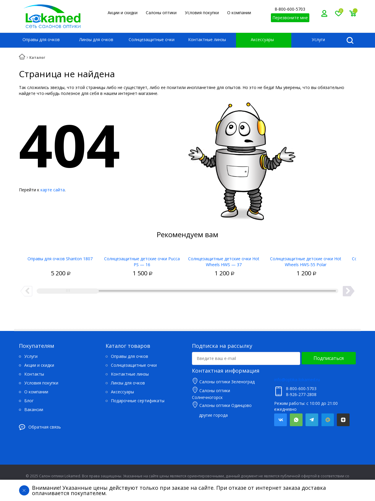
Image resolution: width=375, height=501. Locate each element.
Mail (327, 419)
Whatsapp (296, 419)
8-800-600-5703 (290, 9)
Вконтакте (280, 419)
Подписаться (328, 358)
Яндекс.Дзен (343, 419)
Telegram (312, 419)
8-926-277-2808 (301, 394)
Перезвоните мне (290, 17)
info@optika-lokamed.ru (297, 379)
